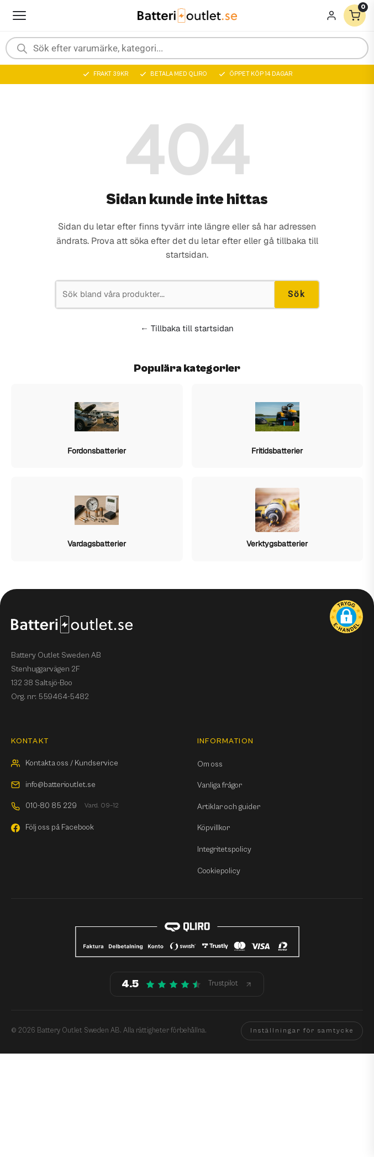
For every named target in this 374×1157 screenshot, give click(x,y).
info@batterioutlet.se (53, 784)
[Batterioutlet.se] (187, 15)
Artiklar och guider (228, 806)
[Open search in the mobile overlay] (187, 48)
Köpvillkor (213, 828)
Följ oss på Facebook (52, 827)
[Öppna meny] (19, 15)
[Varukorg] (355, 15)
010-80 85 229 (65, 806)
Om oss (210, 764)
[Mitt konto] (331, 15)
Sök (296, 294)
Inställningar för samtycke (302, 1030)
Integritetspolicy (224, 849)
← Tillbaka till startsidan (187, 328)
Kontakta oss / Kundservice (64, 763)
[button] (346, 616)
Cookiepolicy (218, 871)
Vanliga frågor (219, 785)
